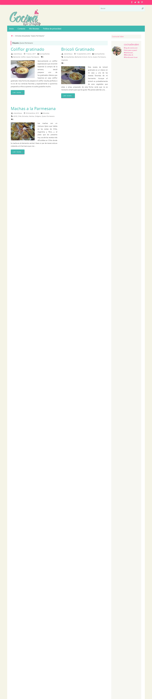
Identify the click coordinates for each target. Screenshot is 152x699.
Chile (19, 116)
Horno (90, 57)
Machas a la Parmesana (33, 108)
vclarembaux (17, 54)
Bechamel (16, 57)
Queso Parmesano (32, 57)
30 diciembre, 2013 (32, 113)
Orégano (38, 116)
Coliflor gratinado (27, 49)
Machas (31, 116)
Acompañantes (44, 54)
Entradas (25, 116)
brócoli (84, 57)
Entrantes (46, 113)
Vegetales (64, 60)
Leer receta (18, 92)
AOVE (15, 116)
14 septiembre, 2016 (83, 54)
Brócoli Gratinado (77, 49)
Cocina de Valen (118, 37)
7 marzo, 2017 (31, 54)
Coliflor (23, 57)
